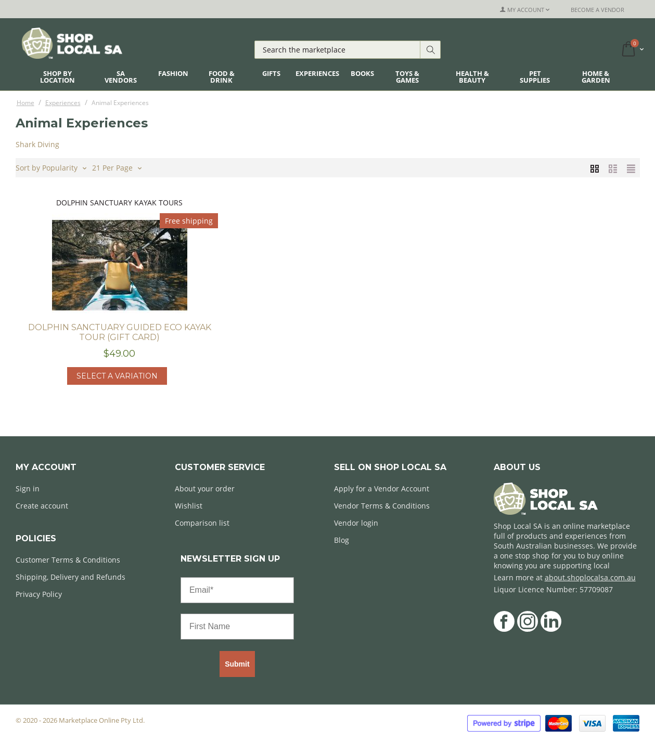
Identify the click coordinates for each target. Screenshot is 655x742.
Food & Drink (222, 77)
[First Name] (237, 627)
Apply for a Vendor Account (381, 488)
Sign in (28, 488)
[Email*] (237, 590)
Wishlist (188, 506)
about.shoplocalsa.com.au (590, 577)
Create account (42, 506)
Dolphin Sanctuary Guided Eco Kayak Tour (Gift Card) (119, 332)
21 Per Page (117, 167)
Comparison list (202, 523)
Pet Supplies (535, 77)
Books (362, 73)
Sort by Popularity (51, 167)
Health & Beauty (472, 77)
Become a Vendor (597, 10)
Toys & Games (407, 77)
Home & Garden (596, 77)
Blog (341, 540)
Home (25, 102)
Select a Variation (117, 376)
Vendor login (356, 523)
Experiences (317, 73)
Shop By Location (57, 77)
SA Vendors (121, 77)
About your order (205, 488)
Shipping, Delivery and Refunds (70, 577)
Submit (237, 664)
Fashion (173, 73)
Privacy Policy (39, 594)
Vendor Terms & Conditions (382, 506)
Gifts (271, 73)
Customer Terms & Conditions (68, 560)
